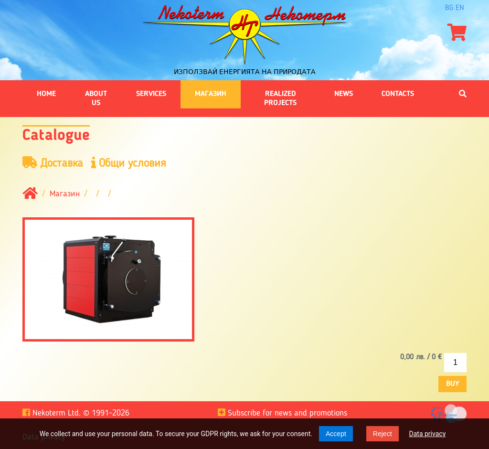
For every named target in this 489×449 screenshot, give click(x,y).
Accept (336, 434)
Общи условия (128, 163)
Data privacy (427, 434)
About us (96, 98)
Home (46, 94)
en (460, 8)
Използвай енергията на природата (245, 71)
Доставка (52, 163)
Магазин (210, 94)
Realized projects (280, 98)
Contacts (398, 94)
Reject (382, 434)
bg (449, 8)
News (343, 94)
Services (151, 94)
